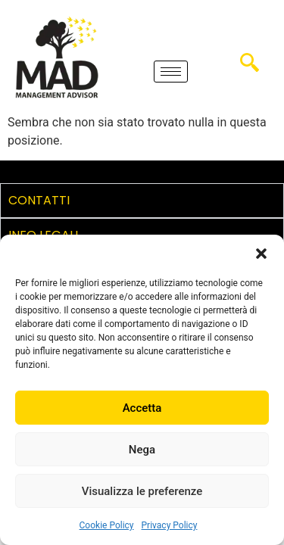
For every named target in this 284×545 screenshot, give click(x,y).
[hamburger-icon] (171, 72)
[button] (261, 253)
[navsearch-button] (249, 68)
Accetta (142, 408)
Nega (142, 449)
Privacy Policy (170, 525)
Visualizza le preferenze (142, 491)
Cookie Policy (107, 525)
